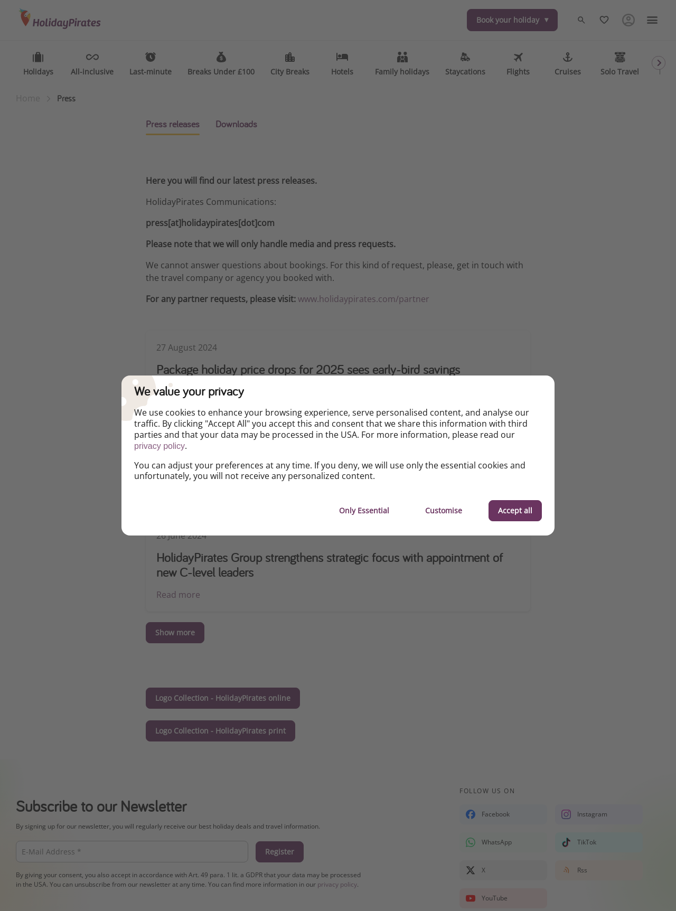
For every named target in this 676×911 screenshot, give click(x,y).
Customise (443, 510)
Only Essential (364, 510)
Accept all (515, 510)
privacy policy (159, 446)
